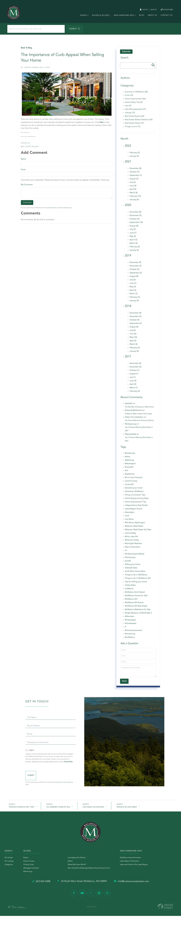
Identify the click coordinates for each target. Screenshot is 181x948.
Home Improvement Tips (135, 503)
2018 (128, 307)
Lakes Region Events (133, 510)
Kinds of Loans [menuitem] (30, 865)
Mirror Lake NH (131, 538)
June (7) (133, 234)
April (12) (133, 241)
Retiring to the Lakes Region (127, 811)
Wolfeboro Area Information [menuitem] (132, 862)
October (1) (134, 372)
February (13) (135, 197)
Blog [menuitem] (141, 16)
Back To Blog (26, 49)
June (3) (133, 335)
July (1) (133, 379)
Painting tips (130, 559)
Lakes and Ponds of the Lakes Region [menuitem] (136, 869)
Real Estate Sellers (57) (134, 124)
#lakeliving (129, 461)
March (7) (133, 295)
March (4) (133, 345)
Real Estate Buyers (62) (134, 117)
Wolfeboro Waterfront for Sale (137, 611)
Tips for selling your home (136, 583)
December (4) (135, 314)
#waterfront (130, 475)
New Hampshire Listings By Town (58, 811)
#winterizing (130, 635)
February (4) (135, 349)
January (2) (134, 352)
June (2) (133, 382)
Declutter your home (133, 489)
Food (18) (129, 97)
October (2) (134, 173)
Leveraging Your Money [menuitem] (78, 862)
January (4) (134, 302)
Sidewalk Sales (131, 569)
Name (23, 160)
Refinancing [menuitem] (29, 875)
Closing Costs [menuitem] (30, 869)
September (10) (136, 224)
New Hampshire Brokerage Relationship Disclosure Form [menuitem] (90, 872)
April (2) (133, 386)
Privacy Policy (53, 209)
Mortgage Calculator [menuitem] (32, 872)
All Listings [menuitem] (9, 862)
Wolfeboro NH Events (134, 604)
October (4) (134, 321)
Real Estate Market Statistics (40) (138, 121)
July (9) (133, 231)
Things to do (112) (132, 128)
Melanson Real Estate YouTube (138, 531)
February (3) (135, 298)
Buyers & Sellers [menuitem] (100, 16)
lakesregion (130, 514)
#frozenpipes (130, 621)
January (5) (134, 251)
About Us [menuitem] (152, 16)
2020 (128, 206)
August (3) (134, 180)
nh (126, 552)
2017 (128, 357)
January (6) (134, 201)
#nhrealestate (130, 625)
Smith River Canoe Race (135, 573)
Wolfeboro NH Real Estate (136, 607)
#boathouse (130, 454)
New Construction (132, 548)
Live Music (129, 520)
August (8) (134, 227)
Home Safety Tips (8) (133, 104)
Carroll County (131, 482)
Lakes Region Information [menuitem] (131, 865)
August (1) (134, 375)
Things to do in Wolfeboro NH (138, 580)
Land (127, 517)
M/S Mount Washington (135, 524)
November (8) (135, 170)
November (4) (135, 318)
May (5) (133, 288)
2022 (128, 147)
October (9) (134, 220)
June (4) (133, 187)
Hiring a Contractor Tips (135, 496)
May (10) (133, 338)
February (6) (135, 248)
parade (128, 562)
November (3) (135, 267)
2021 (128, 162)
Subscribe (126, 53)
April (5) (133, 191)
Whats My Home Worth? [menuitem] (78, 869)
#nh (126, 472)
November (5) (135, 217)
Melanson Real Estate (134, 527)
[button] (66, 30)
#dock (127, 458)
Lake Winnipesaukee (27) (135, 111)
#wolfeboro (129, 639)
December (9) (135, 264)
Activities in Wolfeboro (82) (136, 93)
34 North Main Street (82, 885)
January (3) (134, 157)
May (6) (133, 237)
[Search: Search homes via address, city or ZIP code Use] (32, 30)
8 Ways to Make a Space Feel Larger (138, 415)
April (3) (133, 291)
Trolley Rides (130, 586)
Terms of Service (64, 209)
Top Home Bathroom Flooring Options (139, 422)
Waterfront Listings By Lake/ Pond (21, 811)
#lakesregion (130, 465)
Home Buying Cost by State (136, 500)
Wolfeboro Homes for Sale (136, 597)
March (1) (133, 389)
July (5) (133, 281)
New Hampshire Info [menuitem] (123, 16)
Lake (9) (128, 107)
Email (23, 171)
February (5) (135, 154)
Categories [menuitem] (9, 869)
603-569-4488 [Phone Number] (165, 9)
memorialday (130, 534)
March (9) (133, 244)
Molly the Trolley (132, 541)
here (101, 123)
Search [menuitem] (83, 16)
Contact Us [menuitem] (166, 16)
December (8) (135, 213)
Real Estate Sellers (30, 148)
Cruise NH (129, 486)
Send (41, 779)
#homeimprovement (133, 632)
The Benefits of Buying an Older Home (139, 408)
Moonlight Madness (133, 545)
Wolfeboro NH (131, 600)
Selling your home (132, 566)
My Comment (27, 186)
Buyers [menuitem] (27, 862)
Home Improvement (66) (135, 100)
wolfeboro (129, 590)
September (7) (136, 177)
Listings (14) (130, 114)
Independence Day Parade (136, 507)
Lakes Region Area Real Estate (93, 811)
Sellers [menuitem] (71, 865)
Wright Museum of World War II (138, 614)
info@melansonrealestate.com (133, 885)
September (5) (136, 325)
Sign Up (151, 10)
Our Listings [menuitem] (9, 865)
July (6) (133, 184)
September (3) (136, 274)
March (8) (133, 194)
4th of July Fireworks (133, 479)
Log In (141, 10)
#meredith (129, 468)
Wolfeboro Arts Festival (135, 593)
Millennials (129, 618)
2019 (128, 256)
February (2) (135, 392)
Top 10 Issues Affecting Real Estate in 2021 (139, 430)
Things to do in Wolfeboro (136, 576)
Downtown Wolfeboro (134, 493)
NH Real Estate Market (134, 555)
